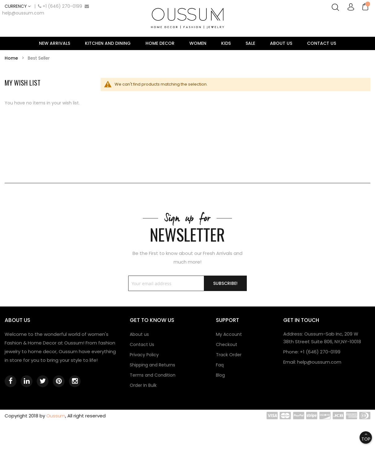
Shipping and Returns (152, 365)
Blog (220, 375)
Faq (220, 365)
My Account (229, 334)
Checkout (226, 344)
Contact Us (142, 344)
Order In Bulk (143, 385)
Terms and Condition (152, 375)
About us (139, 334)
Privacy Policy (144, 355)
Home (12, 58)
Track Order (229, 355)
